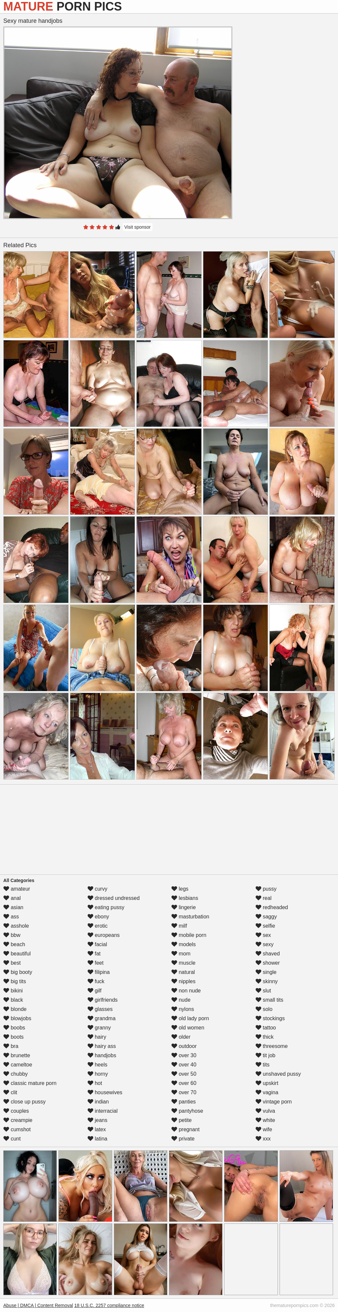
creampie (17, 1120)
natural (183, 972)
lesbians (184, 898)
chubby (15, 1074)
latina (97, 1138)
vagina (267, 1092)
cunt (12, 1138)
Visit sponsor (137, 227)
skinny (266, 981)
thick (264, 1037)
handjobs (101, 1055)
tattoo (265, 1027)
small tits (269, 1000)
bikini (13, 990)
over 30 (183, 1055)
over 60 (183, 1083)
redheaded (271, 907)
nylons (182, 1009)
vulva (265, 1111)
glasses (100, 1009)
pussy (266, 889)
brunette (16, 1055)
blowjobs (17, 1018)
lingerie (183, 907)
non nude (186, 990)
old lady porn (190, 1018)
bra (10, 1046)
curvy (97, 889)
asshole (16, 926)
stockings (270, 1018)
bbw (11, 935)
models (183, 944)
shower (267, 963)
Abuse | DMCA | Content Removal (38, 1305)
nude (180, 1000)
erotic (97, 926)
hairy (96, 1037)
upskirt (267, 1083)
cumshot (17, 1129)
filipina (98, 972)
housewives (104, 1092)
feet (95, 963)
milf (179, 926)
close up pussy (24, 1101)
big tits (14, 981)
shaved (267, 953)
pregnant (185, 1129)
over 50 (183, 1074)
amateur (16, 889)
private (182, 1138)
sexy (264, 944)
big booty (17, 972)
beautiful (17, 953)
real (263, 898)
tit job (265, 1055)
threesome (271, 1046)
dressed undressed (113, 898)
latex (96, 1129)
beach (14, 944)
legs (179, 889)
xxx (263, 1138)
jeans (97, 1120)
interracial (102, 1111)
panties (183, 1101)
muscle (183, 963)
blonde (15, 1009)
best (12, 963)
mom (180, 953)
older (180, 1037)
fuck (96, 981)
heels (97, 1064)
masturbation (190, 916)
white (265, 1120)
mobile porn (188, 935)
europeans (103, 935)
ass (11, 916)
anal (12, 898)
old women (187, 1027)
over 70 (183, 1092)
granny (99, 1027)
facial (97, 944)
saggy (266, 916)
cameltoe (17, 1064)
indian (98, 1101)
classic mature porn (29, 1083)
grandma (101, 1018)
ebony (98, 916)
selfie (265, 926)
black (13, 1000)
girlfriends (102, 1000)
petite (181, 1120)
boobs (14, 1027)
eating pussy (105, 907)
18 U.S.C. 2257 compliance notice (109, 1305)
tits (262, 1064)
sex (263, 935)
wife (263, 1129)
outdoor (184, 1046)
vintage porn (273, 1101)
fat (94, 953)
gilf (94, 990)
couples (16, 1111)
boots (13, 1037)
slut (263, 990)
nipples (183, 981)
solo (264, 1009)
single (266, 972)
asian (13, 907)
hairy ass (101, 1046)
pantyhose (187, 1111)
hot (94, 1083)
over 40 (183, 1064)
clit (10, 1092)
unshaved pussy (278, 1074)
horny (97, 1074)
